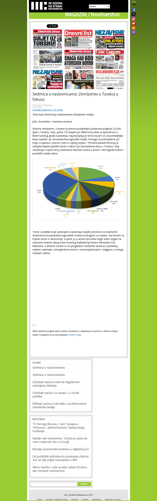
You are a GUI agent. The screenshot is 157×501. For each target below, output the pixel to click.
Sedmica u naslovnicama (48, 368)
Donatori (74, 499)
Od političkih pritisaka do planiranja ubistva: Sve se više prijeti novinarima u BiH (60, 458)
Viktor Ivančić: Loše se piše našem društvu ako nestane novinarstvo (59, 469)
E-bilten (85, 499)
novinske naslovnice (42, 109)
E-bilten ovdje (74, 334)
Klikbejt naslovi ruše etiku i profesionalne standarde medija (59, 406)
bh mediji (58, 109)
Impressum (96, 499)
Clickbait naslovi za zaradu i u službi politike (55, 395)
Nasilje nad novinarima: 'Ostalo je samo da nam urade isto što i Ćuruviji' (59, 440)
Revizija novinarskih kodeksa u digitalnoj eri (60, 449)
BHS (134, 2)
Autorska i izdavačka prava (57, 499)
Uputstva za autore (113, 499)
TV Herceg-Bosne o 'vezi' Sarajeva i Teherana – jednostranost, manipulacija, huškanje (58, 428)
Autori (39, 499)
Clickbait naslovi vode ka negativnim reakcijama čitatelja (55, 384)
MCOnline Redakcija (42, 105)
